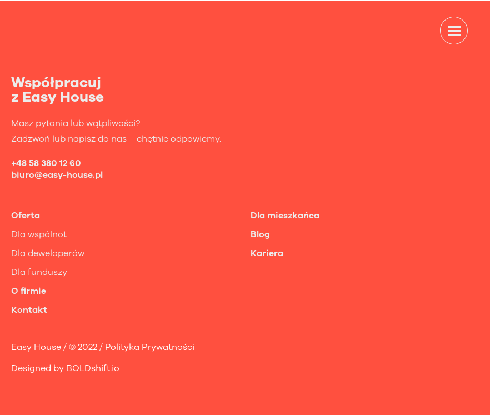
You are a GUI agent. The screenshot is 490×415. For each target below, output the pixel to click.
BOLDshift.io (92, 368)
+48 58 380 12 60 (46, 163)
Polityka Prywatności (149, 347)
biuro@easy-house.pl (57, 175)
